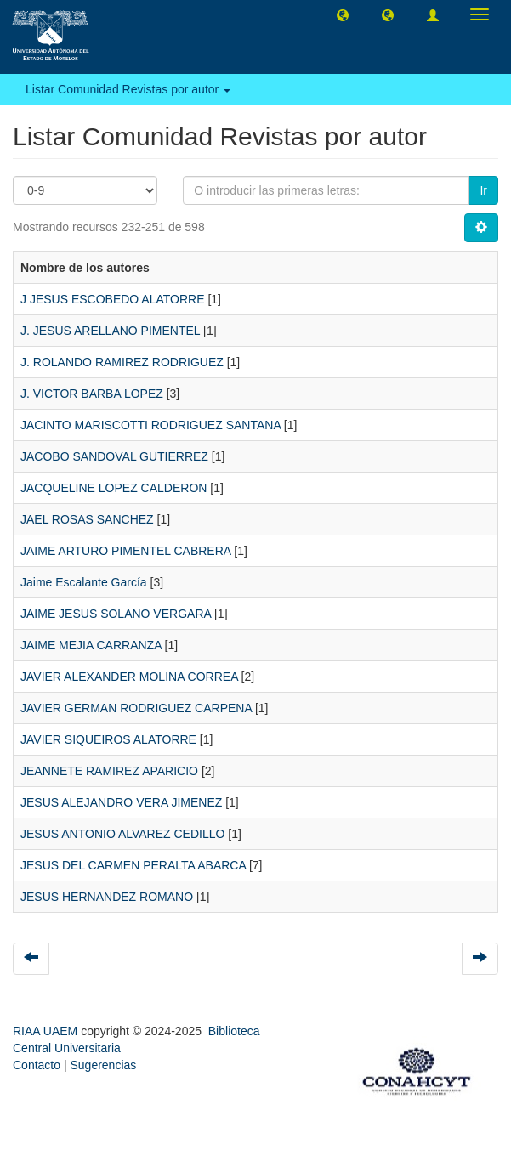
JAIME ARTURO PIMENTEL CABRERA (125, 551)
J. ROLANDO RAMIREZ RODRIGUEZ (122, 362)
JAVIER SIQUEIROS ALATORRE (108, 739)
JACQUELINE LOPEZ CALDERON (113, 488)
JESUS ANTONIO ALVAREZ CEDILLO (122, 834)
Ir (483, 190)
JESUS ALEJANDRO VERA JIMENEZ (121, 802)
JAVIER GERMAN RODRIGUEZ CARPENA (136, 708)
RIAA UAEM (47, 1031)
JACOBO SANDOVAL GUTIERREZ (114, 456)
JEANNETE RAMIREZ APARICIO (109, 771)
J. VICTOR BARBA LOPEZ (91, 393)
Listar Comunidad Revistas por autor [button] (128, 89)
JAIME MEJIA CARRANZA (91, 645)
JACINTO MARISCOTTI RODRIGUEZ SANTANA (150, 425)
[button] (342, 14)
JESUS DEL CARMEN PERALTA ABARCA (133, 865)
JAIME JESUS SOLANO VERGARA (115, 613)
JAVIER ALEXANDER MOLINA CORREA (129, 676)
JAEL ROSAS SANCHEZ (87, 519)
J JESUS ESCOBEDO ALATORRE (112, 299)
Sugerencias (103, 1065)
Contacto (36, 1065)
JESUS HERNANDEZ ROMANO (106, 896)
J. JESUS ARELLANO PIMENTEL (110, 330)
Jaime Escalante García (83, 582)
